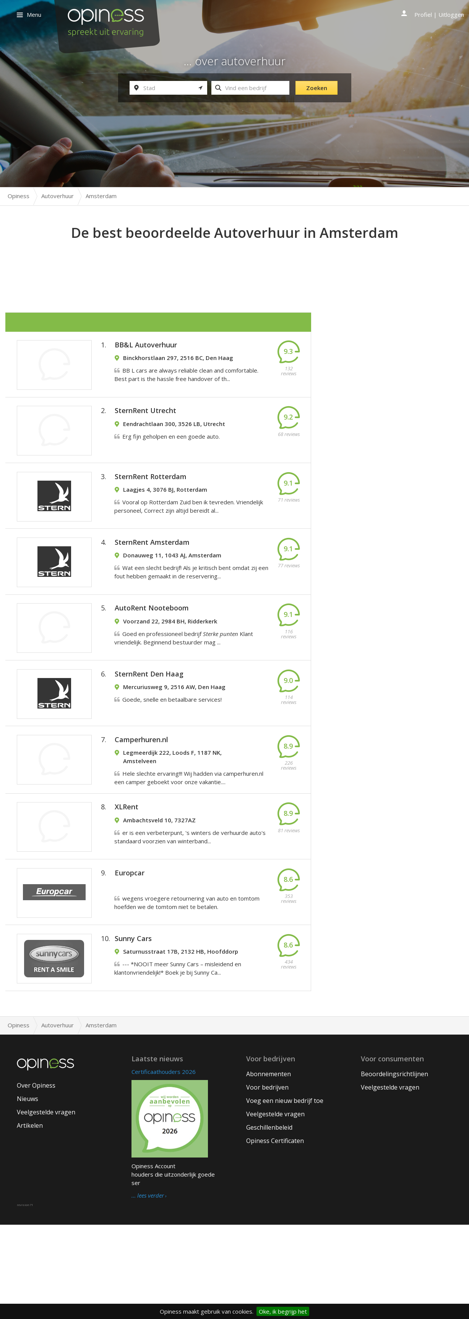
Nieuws (27, 1193)
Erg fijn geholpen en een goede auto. (171, 450)
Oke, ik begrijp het (283, 1311)
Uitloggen (451, 14)
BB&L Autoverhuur (146, 349)
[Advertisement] (234, 264)
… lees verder (147, 1290)
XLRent (126, 876)
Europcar (129, 952)
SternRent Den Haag (149, 725)
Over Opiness (36, 1179)
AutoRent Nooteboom (152, 649)
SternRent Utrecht (145, 424)
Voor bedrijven (267, 1181)
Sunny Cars (133, 1027)
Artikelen (30, 1220)
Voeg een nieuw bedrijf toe (284, 1195)
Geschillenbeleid (269, 1221)
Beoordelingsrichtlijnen (394, 1168)
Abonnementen (268, 1168)
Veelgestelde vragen (46, 1206)
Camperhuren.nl (141, 800)
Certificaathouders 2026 (163, 1166)
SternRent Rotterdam (151, 499)
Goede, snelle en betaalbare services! (172, 750)
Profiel (423, 14)
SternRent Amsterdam (152, 574)
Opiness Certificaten (275, 1235)
